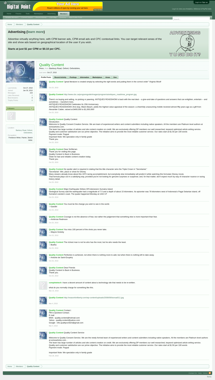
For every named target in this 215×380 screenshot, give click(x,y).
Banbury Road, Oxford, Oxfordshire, (64, 68)
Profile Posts (46, 77)
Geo (115, 77)
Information (84, 77)
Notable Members (12, 17)
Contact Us (193, 373)
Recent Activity (60, 77)
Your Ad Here (98, 9)
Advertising (51, 14)
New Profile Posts (75, 17)
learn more (35, 32)
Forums (18, 14)
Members (63, 14)
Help (200, 373)
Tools (28, 14)
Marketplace (97, 77)
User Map (53, 17)
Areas (107, 77)
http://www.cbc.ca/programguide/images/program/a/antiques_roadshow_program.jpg (100, 94)
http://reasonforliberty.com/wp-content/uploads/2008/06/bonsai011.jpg (94, 297)
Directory (63, 17)
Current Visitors (27, 17)
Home (9, 14)
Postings (73, 77)
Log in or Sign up (201, 2)
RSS (210, 373)
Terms (209, 377)
